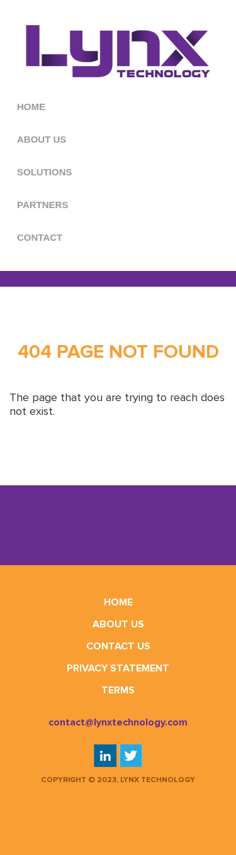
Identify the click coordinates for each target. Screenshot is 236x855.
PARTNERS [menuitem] (42, 204)
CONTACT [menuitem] (39, 237)
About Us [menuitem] (118, 624)
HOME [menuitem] (31, 106)
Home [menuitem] (118, 602)
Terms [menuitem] (118, 690)
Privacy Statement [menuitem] (118, 668)
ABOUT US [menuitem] (41, 139)
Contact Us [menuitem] (118, 646)
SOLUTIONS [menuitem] (44, 172)
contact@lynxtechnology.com (118, 722)
